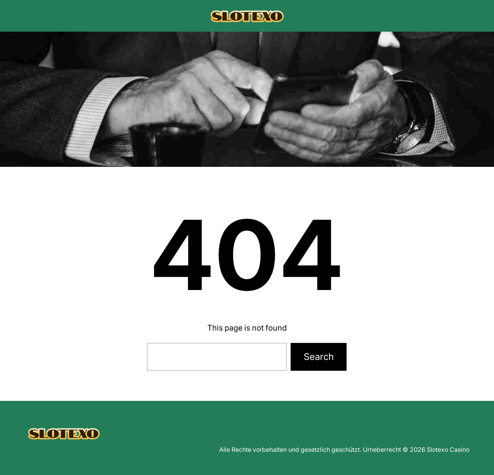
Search (319, 356)
